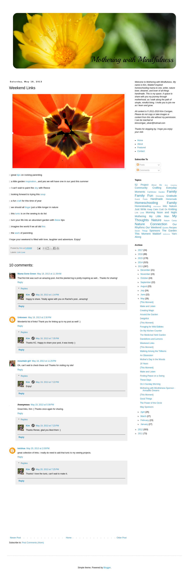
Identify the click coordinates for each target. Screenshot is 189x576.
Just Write (140, 209)
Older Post (122, 537)
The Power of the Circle (151, 403)
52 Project (141, 184)
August (144, 286)
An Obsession (146, 355)
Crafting (156, 187)
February (145, 420)
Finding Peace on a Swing (152, 376)
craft (19, 200)
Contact (141, 151)
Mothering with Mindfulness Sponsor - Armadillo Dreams (157, 389)
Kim (28, 295)
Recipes (173, 227)
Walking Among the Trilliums (153, 351)
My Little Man (159, 216)
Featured (141, 147)
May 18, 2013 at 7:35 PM (47, 338)
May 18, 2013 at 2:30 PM (39, 317)
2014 (140, 262)
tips (19, 175)
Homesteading (143, 206)
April (143, 412)
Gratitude (171, 195)
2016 (140, 254)
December (146, 270)
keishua (21, 448)
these (57, 220)
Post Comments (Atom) (33, 542)
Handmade (156, 199)
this (44, 226)
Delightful (144, 318)
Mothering (140, 216)
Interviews (157, 206)
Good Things (146, 399)
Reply (20, 282)
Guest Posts (141, 199)
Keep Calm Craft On (157, 209)
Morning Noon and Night (161, 212)
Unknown (22, 317)
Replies (24, 288)
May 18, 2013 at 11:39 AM (49, 274)
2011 (140, 433)
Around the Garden (149, 314)
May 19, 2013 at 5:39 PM (42, 404)
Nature (156, 220)
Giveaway (160, 196)
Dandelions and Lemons (151, 339)
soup (43, 194)
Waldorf (156, 233)
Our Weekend (153, 227)
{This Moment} (146, 302)
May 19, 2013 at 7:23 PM (47, 425)
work (17, 233)
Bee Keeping (171, 185)
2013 (140, 266)
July (143, 290)
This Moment (142, 233)
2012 (140, 429)
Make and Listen (147, 306)
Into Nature (170, 206)
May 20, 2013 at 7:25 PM (47, 469)
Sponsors (154, 230)
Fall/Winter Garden (156, 192)
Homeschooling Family (156, 203)
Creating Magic (147, 310)
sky (36, 188)
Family (172, 191)
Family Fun (144, 195)
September (146, 282)
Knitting (172, 209)
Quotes (165, 228)
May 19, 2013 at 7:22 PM (47, 382)
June (143, 294)
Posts (141, 165)
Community (141, 187)
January (145, 424)
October (145, 278)
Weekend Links (147, 343)
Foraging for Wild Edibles (151, 326)
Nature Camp (170, 220)
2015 (140, 258)
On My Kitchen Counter (151, 331)
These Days (145, 380)
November (146, 274)
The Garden (169, 230)
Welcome (166, 234)
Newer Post (15, 537)
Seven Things (141, 231)
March (144, 416)
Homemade (171, 199)
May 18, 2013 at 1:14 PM (47, 295)
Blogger (107, 567)
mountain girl (24, 361)
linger (28, 207)
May (143, 298)
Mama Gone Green (27, 274)
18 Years (144, 363)
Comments (143, 170)
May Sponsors (146, 407)
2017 (140, 250)
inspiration (31, 181)
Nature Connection (151, 224)
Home (69, 537)
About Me (157, 185)
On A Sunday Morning (150, 384)
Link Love (21, 252)
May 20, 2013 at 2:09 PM (38, 448)
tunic (17, 213)
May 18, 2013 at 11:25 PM (44, 361)
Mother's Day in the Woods (152, 359)
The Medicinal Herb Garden (153, 335)
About (140, 144)
